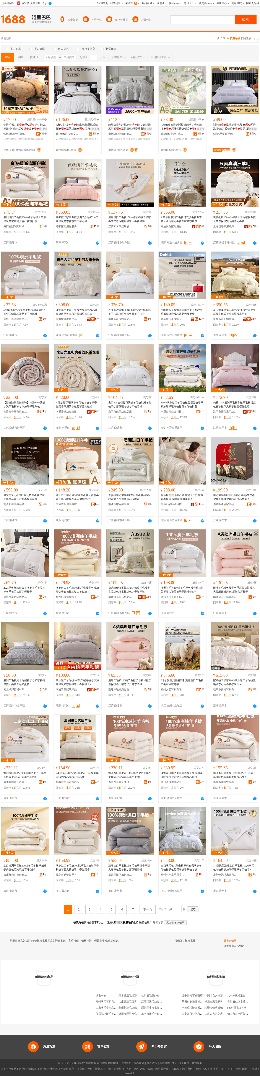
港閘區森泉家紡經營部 (225, 504)
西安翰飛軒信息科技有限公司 (199, 1013)
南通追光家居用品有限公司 (120, 596)
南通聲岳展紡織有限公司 (68, 504)
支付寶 (214, 1068)
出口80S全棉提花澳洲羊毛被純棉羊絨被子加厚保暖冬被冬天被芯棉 (129, 404)
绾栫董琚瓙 (115, 139)
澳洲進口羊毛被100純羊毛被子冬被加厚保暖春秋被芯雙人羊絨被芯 (77, 589)
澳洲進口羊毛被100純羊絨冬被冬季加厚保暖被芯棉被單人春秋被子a (77, 682)
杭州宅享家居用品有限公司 (173, 874)
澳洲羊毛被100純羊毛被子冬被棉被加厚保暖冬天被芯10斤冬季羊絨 (129, 682)
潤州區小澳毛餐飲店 (153, 1007)
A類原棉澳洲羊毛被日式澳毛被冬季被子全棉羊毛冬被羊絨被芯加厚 (181, 219)
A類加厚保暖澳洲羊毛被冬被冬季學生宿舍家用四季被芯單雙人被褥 (76, 404)
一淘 (108, 1068)
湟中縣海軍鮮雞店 (192, 995)
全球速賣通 (67, 1068)
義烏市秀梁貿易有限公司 (225, 689)
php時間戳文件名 (237, 1007)
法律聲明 (126, 1063)
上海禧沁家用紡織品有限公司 (225, 226)
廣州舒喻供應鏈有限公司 (15, 874)
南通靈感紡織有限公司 (68, 411)
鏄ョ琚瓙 (37, 139)
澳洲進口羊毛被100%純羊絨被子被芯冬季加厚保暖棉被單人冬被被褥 (129, 219)
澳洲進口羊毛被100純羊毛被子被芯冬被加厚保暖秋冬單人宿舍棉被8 (77, 497)
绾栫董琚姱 (130, 139)
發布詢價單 (230, 940)
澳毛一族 (101, 995)
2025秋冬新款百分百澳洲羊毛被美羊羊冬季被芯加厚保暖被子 (24, 589)
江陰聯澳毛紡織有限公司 (155, 1001)
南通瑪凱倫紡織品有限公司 (120, 319)
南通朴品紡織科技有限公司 (173, 504)
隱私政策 (152, 1063)
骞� (43, 133)
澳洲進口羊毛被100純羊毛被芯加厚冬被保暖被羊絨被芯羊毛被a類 (24, 774)
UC (205, 1068)
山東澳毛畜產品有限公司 (110, 1007)
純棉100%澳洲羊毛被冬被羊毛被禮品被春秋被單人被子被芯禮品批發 (234, 404)
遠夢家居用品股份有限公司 (68, 226)
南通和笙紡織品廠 (13, 504)
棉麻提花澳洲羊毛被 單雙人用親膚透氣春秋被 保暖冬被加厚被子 (182, 497)
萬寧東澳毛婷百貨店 (153, 1013)
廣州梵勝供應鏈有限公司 (120, 874)
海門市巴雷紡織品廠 (120, 411)
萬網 (198, 1068)
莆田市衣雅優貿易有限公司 (197, 1001)
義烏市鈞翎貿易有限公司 (225, 782)
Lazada (129, 1072)
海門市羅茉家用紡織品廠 (225, 411)
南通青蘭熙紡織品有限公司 (68, 689)
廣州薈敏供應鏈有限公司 (173, 782)
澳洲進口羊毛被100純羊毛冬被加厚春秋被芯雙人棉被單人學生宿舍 (77, 867)
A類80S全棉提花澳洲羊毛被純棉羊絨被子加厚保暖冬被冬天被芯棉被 (129, 311)
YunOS (175, 1068)
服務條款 (139, 1063)
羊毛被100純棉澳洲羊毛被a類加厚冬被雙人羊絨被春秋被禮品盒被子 (234, 497)
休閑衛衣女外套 (214, 995)
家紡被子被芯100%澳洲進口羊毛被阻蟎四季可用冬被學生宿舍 (234, 682)
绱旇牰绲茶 (91, 139)
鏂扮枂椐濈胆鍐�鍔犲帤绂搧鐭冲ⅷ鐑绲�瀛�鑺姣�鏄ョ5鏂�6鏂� (24, 127)
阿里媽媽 (139, 1068)
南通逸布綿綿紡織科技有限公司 (120, 504)
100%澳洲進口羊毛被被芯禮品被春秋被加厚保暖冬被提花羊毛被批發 (182, 404)
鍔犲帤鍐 (9, 139)
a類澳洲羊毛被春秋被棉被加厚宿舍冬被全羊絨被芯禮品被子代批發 (24, 311)
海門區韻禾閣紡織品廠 (15, 226)
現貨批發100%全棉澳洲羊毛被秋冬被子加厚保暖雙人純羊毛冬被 (234, 219)
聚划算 (99, 1068)
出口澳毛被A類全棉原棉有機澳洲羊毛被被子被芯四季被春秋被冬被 (181, 867)
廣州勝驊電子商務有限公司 (15, 782)
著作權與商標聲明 (107, 1063)
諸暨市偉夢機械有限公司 (219, 1007)
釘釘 (231, 1068)
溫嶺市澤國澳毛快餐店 (132, 1013)
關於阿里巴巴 (168, 1063)
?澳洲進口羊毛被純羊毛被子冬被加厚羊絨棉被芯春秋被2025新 (77, 774)
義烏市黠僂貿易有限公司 (68, 874)
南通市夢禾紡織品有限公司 (15, 596)
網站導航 (197, 1063)
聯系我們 (184, 1063)
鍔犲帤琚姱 (23, 139)
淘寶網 (80, 1068)
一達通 (253, 1068)
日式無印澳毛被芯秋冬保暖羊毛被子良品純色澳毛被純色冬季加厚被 (129, 589)
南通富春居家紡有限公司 (15, 411)
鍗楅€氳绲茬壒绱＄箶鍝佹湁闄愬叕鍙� (15, 133)
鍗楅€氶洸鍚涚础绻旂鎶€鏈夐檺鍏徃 (225, 133)
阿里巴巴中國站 (49, 1068)
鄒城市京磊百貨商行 (67, 782)
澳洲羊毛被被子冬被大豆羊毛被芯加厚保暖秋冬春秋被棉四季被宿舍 (77, 311)
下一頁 (147, 909)
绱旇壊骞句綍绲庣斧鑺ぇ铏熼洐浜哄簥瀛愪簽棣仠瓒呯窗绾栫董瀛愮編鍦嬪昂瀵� (129, 127)
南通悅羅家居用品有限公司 (173, 226)
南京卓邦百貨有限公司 (15, 689)
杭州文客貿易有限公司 (173, 689)
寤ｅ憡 (43, 128)
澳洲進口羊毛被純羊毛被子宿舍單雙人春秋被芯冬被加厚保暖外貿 (129, 867)
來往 (223, 1068)
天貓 (90, 1068)
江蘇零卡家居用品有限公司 (120, 226)
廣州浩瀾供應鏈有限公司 (68, 596)
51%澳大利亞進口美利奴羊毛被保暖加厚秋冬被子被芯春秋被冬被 (24, 497)
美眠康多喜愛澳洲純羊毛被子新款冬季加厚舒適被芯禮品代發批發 (181, 311)
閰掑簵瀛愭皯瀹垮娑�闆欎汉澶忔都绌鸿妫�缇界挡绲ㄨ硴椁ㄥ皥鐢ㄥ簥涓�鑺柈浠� (234, 127)
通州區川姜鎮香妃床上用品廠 (173, 596)
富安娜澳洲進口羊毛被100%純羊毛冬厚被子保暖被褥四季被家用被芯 (234, 311)
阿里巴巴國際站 (28, 1068)
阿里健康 (241, 1068)
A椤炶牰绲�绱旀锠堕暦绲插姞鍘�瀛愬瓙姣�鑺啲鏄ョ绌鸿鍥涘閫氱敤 (77, 127)
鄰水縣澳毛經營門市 (130, 995)
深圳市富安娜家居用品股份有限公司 (225, 319)
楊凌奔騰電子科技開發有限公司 (223, 1001)
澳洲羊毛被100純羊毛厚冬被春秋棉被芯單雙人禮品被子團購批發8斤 (182, 589)
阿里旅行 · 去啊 (123, 1068)
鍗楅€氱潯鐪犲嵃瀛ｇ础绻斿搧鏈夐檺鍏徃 (173, 133)
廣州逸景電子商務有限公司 (120, 782)
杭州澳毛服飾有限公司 (154, 995)
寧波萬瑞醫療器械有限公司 (197, 1007)
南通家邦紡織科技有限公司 (173, 411)
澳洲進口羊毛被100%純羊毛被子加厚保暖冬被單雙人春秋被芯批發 (24, 219)
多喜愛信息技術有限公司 (173, 319)
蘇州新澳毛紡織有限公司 (133, 1007)
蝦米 (150, 1068)
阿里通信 (187, 1068)
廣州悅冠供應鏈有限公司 (225, 874)
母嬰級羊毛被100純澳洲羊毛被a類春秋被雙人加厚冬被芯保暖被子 (129, 497)
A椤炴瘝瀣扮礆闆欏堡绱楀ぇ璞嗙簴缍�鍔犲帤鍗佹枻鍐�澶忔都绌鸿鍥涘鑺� (181, 127)
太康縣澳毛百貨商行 (130, 1001)
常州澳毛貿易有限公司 (109, 1001)
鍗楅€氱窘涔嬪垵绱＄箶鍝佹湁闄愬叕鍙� (68, 133)
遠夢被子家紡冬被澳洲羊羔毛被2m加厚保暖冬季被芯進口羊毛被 (77, 219)
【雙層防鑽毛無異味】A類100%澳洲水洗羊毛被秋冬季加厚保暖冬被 (24, 404)
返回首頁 (158, 922)
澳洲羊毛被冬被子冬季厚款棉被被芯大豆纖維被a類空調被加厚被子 (234, 589)
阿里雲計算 (161, 1068)
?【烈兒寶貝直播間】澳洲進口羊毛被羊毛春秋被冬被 (182, 682)
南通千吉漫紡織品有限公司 (15, 319)
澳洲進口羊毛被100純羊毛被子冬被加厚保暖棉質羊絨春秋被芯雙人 (234, 774)
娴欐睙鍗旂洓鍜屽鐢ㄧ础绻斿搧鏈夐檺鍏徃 (120, 133)
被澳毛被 (190, 940)
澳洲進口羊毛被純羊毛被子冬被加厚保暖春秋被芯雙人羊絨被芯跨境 (181, 774)
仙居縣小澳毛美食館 (107, 1013)
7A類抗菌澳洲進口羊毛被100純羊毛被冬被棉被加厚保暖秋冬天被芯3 (233, 867)
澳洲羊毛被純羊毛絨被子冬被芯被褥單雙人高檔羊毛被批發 (24, 682)
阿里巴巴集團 (8, 1068)
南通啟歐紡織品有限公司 (120, 689)
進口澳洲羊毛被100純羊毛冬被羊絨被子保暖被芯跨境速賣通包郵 (24, 867)
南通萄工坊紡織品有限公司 (225, 596)
